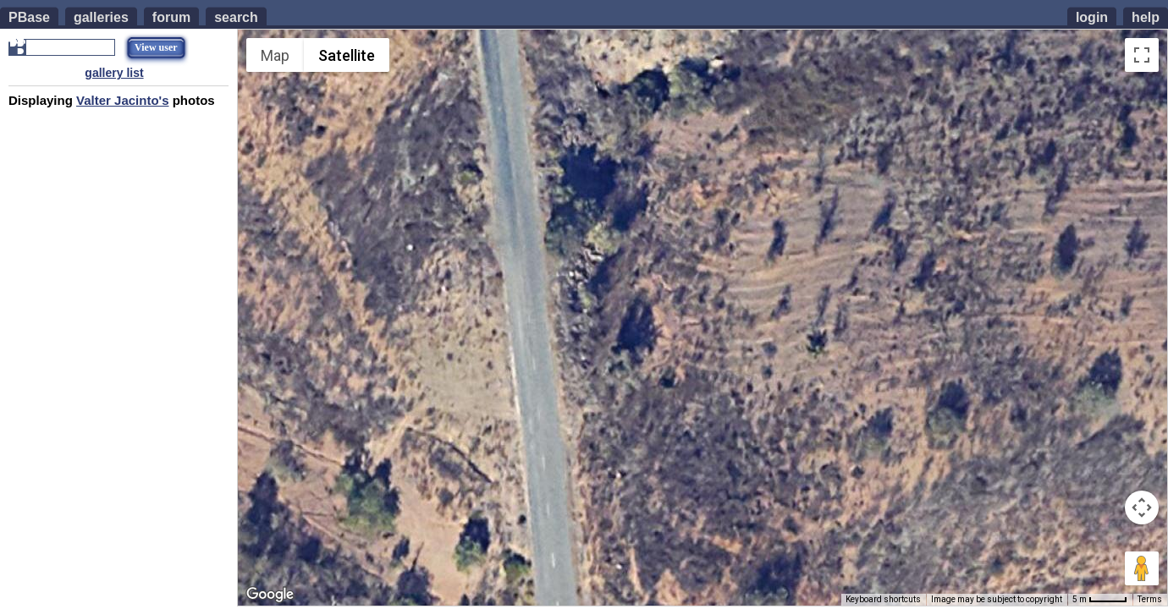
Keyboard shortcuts (883, 599)
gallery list (114, 73)
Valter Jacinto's (122, 100)
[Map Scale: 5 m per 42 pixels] (1099, 600)
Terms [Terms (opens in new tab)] (1150, 599)
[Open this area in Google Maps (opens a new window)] (270, 595)
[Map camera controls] (1142, 507)
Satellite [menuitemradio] (346, 55)
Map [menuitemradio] (275, 55)
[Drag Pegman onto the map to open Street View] (1142, 568)
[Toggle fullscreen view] (1142, 55)
